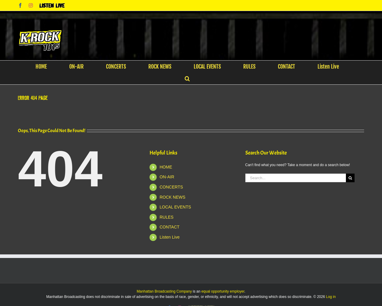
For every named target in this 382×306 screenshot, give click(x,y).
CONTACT (170, 227)
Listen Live (170, 237)
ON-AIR (167, 176)
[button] (187, 78)
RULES (167, 217)
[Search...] (295, 178)
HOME (166, 167)
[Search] (350, 178)
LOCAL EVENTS (175, 207)
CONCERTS (171, 187)
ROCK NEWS (172, 197)
